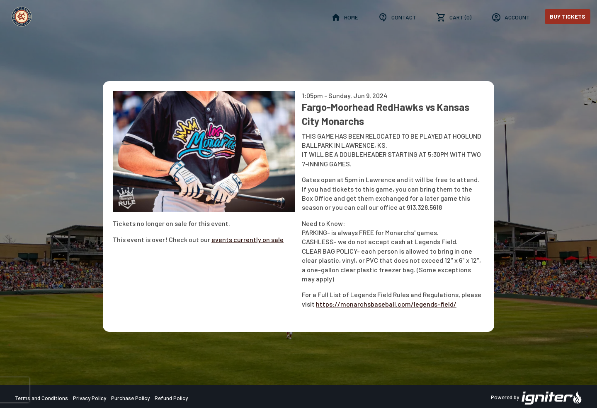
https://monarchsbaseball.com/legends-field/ (386, 304)
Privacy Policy (89, 398)
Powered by (536, 398)
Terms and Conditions (41, 398)
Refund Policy (171, 398)
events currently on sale (247, 239)
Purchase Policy (130, 398)
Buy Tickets (567, 16)
